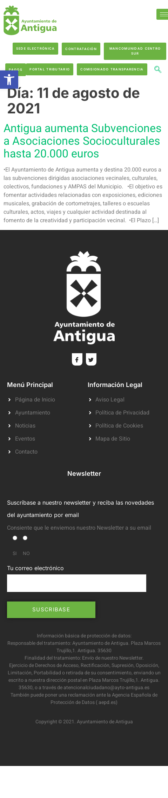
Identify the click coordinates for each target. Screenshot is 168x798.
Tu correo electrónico (76, 578)
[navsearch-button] (158, 70)
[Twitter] (91, 359)
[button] (9, 79)
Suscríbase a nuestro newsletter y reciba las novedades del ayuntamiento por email (80, 508)
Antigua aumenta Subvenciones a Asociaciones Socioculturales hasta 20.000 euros (83, 141)
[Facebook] (77, 359)
